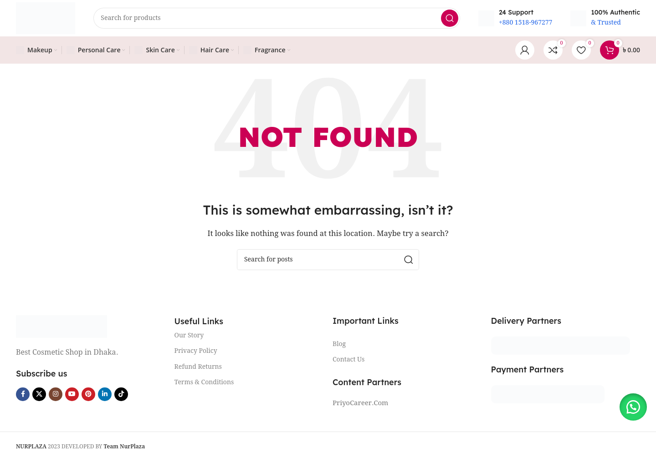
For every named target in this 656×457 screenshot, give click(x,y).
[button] (633, 407)
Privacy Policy (195, 351)
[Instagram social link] (55, 394)
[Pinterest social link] (88, 394)
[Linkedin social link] (105, 394)
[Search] (276, 18)
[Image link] (61, 326)
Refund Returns (198, 367)
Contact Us (348, 360)
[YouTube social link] (72, 394)
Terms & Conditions (204, 382)
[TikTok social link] (121, 394)
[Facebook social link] (23, 394)
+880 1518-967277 (526, 23)
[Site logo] (45, 18)
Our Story (189, 336)
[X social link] (39, 394)
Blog (339, 344)
